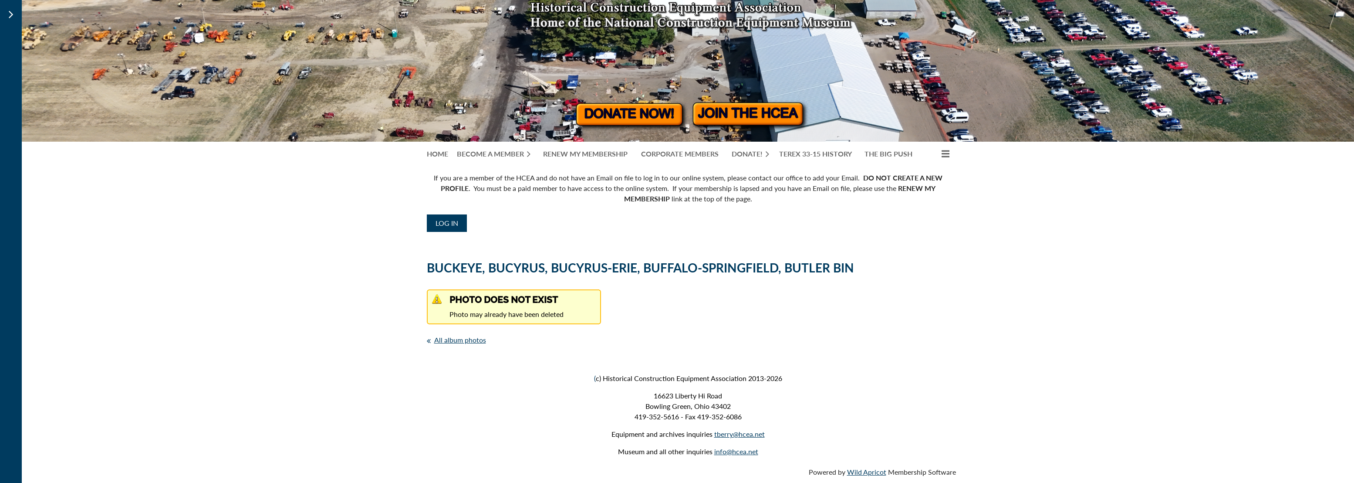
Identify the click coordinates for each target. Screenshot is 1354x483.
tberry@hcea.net (739, 434)
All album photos (460, 340)
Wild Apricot (866, 472)
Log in (447, 223)
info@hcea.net (736, 451)
